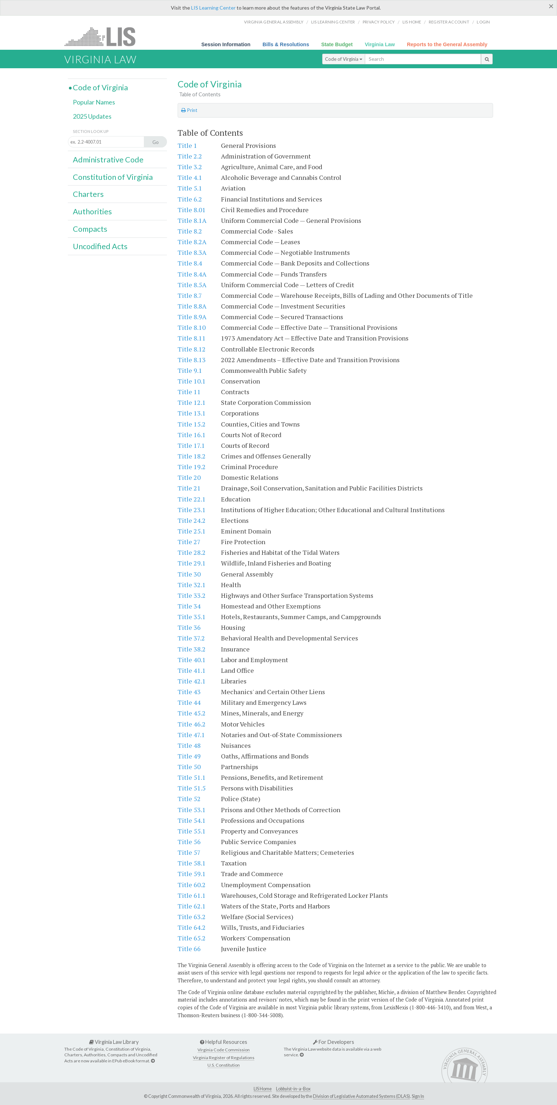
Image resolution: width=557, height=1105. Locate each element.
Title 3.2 (190, 166)
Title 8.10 (192, 327)
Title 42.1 (192, 681)
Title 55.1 (192, 831)
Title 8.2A (192, 241)
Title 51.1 (192, 777)
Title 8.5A (192, 284)
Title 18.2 (192, 456)
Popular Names (94, 102)
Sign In (418, 1096)
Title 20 (189, 477)
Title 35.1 (192, 616)
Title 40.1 (192, 659)
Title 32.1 (192, 584)
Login (483, 22)
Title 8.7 (190, 295)
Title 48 (189, 745)
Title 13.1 (192, 413)
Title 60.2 (192, 884)
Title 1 (187, 145)
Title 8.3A (192, 252)
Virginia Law (380, 44)
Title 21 (189, 488)
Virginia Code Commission (224, 1049)
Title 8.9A (192, 316)
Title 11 (189, 391)
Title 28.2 (192, 552)
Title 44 (189, 702)
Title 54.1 (192, 820)
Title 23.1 (192, 509)
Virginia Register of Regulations (223, 1057)
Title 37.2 (191, 638)
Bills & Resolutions (286, 44)
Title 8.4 (190, 263)
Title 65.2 (192, 938)
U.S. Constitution (223, 1065)
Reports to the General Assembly (447, 44)
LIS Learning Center (213, 8)
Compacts (90, 229)
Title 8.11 (192, 338)
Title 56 (189, 841)
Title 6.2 (190, 199)
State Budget (337, 44)
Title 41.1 (192, 670)
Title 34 (189, 606)
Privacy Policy (379, 22)
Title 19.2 (192, 466)
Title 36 (189, 627)
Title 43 (189, 691)
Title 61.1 (192, 895)
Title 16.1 (192, 434)
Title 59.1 (192, 873)
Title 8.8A (192, 306)
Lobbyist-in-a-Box (293, 1088)
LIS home (411, 22)
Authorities (92, 211)
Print (189, 110)
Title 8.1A (192, 220)
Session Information (225, 44)
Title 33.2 (192, 595)
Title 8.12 (192, 349)
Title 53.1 (192, 809)
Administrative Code (108, 159)
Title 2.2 (190, 156)
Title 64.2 (192, 927)
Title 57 (189, 852)
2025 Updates (92, 116)
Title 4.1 (190, 177)
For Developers (333, 1042)
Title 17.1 (191, 445)
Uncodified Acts (100, 246)
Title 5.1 (190, 188)
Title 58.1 (192, 863)
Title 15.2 (192, 424)
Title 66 (189, 948)
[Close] (551, 6)
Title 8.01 (192, 209)
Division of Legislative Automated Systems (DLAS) (361, 1096)
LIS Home (263, 1088)
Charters (88, 194)
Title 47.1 (191, 734)
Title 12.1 (192, 402)
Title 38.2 (192, 649)
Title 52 (189, 798)
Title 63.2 (192, 916)
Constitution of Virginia (113, 177)
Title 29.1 (192, 563)
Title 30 (189, 574)
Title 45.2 (192, 713)
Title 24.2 (192, 520)
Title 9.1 (190, 370)
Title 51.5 (192, 788)
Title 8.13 (192, 359)
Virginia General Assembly (273, 22)
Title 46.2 (192, 724)
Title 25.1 (192, 531)
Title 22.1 (192, 499)
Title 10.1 (192, 381)
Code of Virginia (343, 59)
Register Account (449, 22)
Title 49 (189, 756)
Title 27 (189, 541)
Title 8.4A (192, 274)
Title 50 (189, 766)
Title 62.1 (192, 906)
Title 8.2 (190, 231)
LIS (104, 36)
